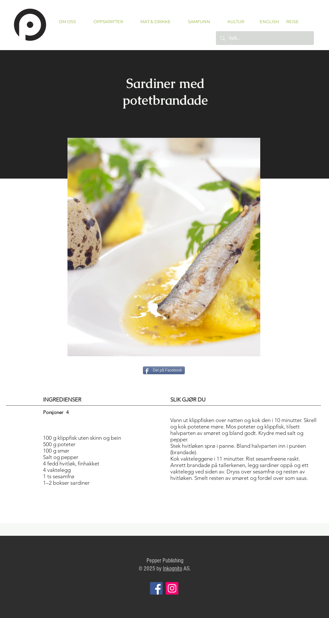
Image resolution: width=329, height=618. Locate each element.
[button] (108, 21)
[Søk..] (264, 38)
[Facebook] (156, 588)
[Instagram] (172, 588)
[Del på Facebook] (164, 370)
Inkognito (172, 568)
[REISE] (290, 21)
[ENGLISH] (269, 21)
